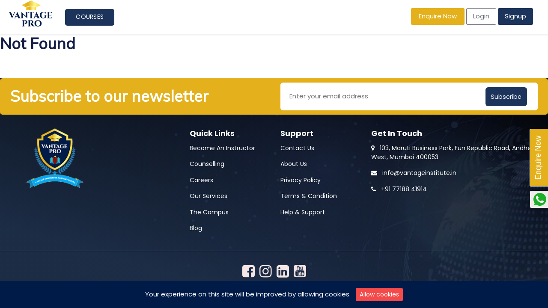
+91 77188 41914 (399, 188)
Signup (515, 16)
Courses (90, 16)
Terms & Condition (308, 195)
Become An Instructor (222, 147)
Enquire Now (438, 16)
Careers (201, 179)
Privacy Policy (300, 179)
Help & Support (302, 211)
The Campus (209, 211)
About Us (293, 163)
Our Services (208, 195)
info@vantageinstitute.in (413, 172)
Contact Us (297, 147)
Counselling (207, 163)
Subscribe (506, 95)
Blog (196, 227)
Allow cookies (379, 294)
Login (481, 16)
